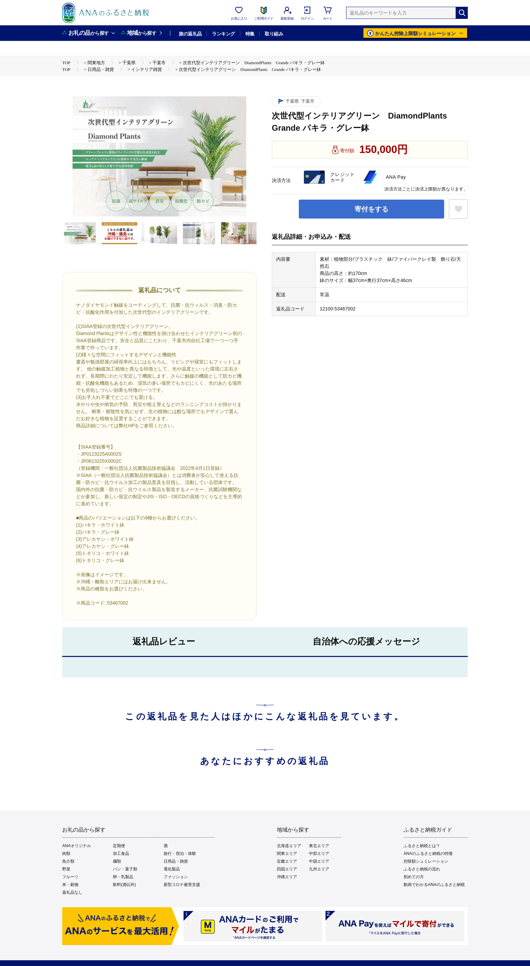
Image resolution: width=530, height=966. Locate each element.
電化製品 (172, 869)
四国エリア (287, 869)
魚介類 (68, 861)
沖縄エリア (287, 876)
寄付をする (371, 209)
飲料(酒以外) (124, 884)
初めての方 (414, 876)
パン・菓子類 (125, 869)
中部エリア (319, 853)
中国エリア (319, 861)
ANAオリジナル (76, 845)
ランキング (223, 33)
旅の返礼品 (190, 33)
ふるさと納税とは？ (422, 845)
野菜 (66, 869)
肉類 (66, 853)
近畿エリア (287, 861)
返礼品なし (72, 892)
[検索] (462, 13)
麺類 (117, 861)
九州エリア (319, 869)
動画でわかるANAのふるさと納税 (434, 884)
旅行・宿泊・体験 (180, 853)
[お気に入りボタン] (458, 209)
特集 (250, 33)
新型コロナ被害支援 (182, 884)
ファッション (176, 876)
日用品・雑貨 (176, 861)
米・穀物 (70, 884)
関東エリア (287, 853)
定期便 (119, 845)
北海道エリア (289, 845)
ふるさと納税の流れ (422, 869)
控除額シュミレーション (426, 861)
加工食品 (121, 853)
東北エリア (319, 845)
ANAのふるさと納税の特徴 (428, 853)
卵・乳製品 (123, 876)
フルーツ (70, 876)
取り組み (274, 33)
